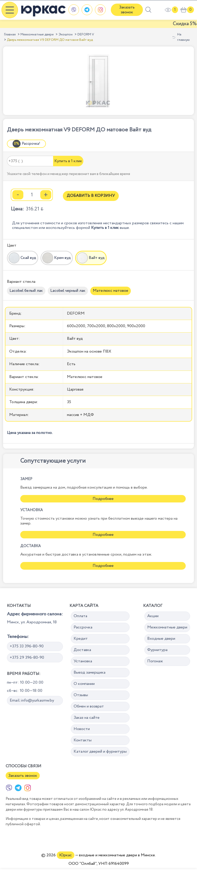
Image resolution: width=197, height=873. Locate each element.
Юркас (65, 855)
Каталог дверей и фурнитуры (100, 751)
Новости (82, 729)
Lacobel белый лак (26, 291)
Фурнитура (157, 650)
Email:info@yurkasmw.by (32, 700)
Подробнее (103, 499)
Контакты (83, 740)
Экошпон (65, 34)
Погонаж (155, 661)
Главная (10, 34)
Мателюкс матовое (110, 291)
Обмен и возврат (89, 706)
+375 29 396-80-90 (27, 658)
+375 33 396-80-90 (27, 646)
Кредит (81, 639)
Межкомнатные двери (37, 34)
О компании (84, 684)
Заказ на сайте (87, 718)
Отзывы (81, 695)
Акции (153, 616)
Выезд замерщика (89, 672)
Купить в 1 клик (68, 161)
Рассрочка (83, 627)
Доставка (82, 650)
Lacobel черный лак (67, 291)
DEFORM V (85, 34)
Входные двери (161, 639)
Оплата (80, 616)
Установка (83, 661)
